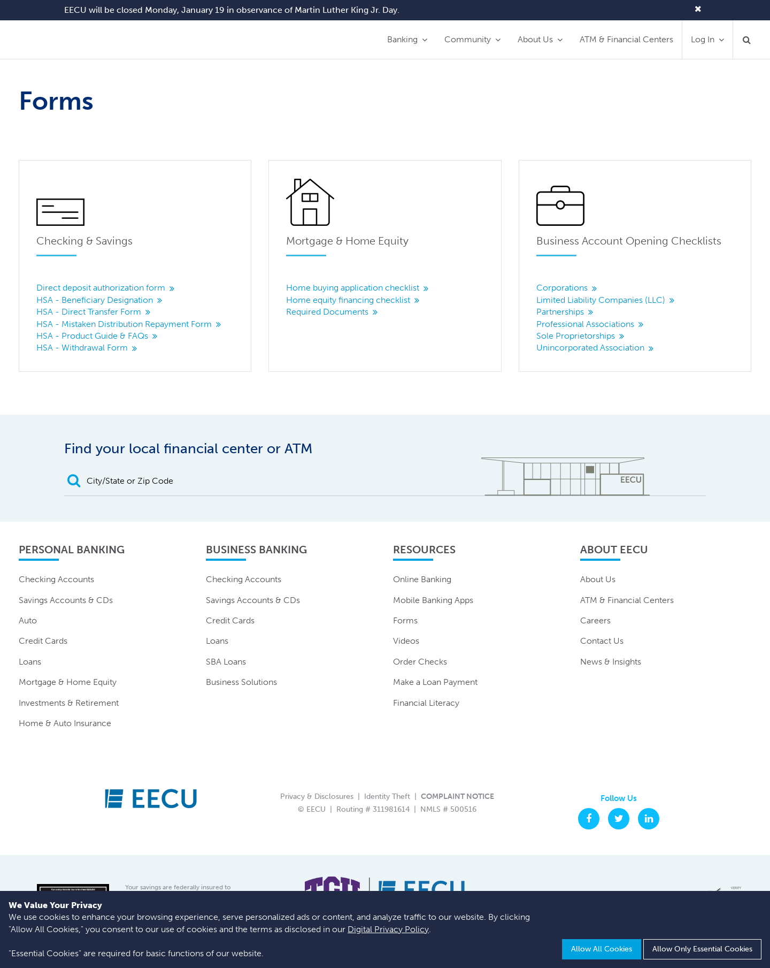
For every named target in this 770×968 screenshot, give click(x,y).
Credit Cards (43, 641)
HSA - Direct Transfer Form (88, 312)
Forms (405, 620)
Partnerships (560, 312)
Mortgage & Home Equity (68, 682)
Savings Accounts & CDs (66, 600)
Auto (28, 620)
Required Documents (327, 312)
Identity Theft (387, 796)
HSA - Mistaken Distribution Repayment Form (124, 324)
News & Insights (610, 662)
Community (467, 39)
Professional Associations (585, 324)
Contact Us (601, 641)
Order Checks (420, 662)
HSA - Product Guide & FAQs (92, 336)
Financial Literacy (426, 703)
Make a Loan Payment (435, 682)
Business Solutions (241, 682)
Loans (30, 662)
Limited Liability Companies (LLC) (600, 300)
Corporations (562, 288)
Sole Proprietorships (575, 336)
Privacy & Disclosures (316, 796)
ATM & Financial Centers (626, 39)
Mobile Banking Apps (433, 600)
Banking (402, 39)
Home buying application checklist (352, 288)
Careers (595, 620)
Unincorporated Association (590, 347)
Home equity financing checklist (348, 300)
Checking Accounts (56, 579)
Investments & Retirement (69, 703)
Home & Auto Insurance (65, 723)
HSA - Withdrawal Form (82, 347)
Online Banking (422, 579)
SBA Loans (226, 662)
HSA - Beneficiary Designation (94, 300)
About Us (535, 39)
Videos (406, 641)
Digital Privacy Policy (388, 929)
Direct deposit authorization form (100, 288)
